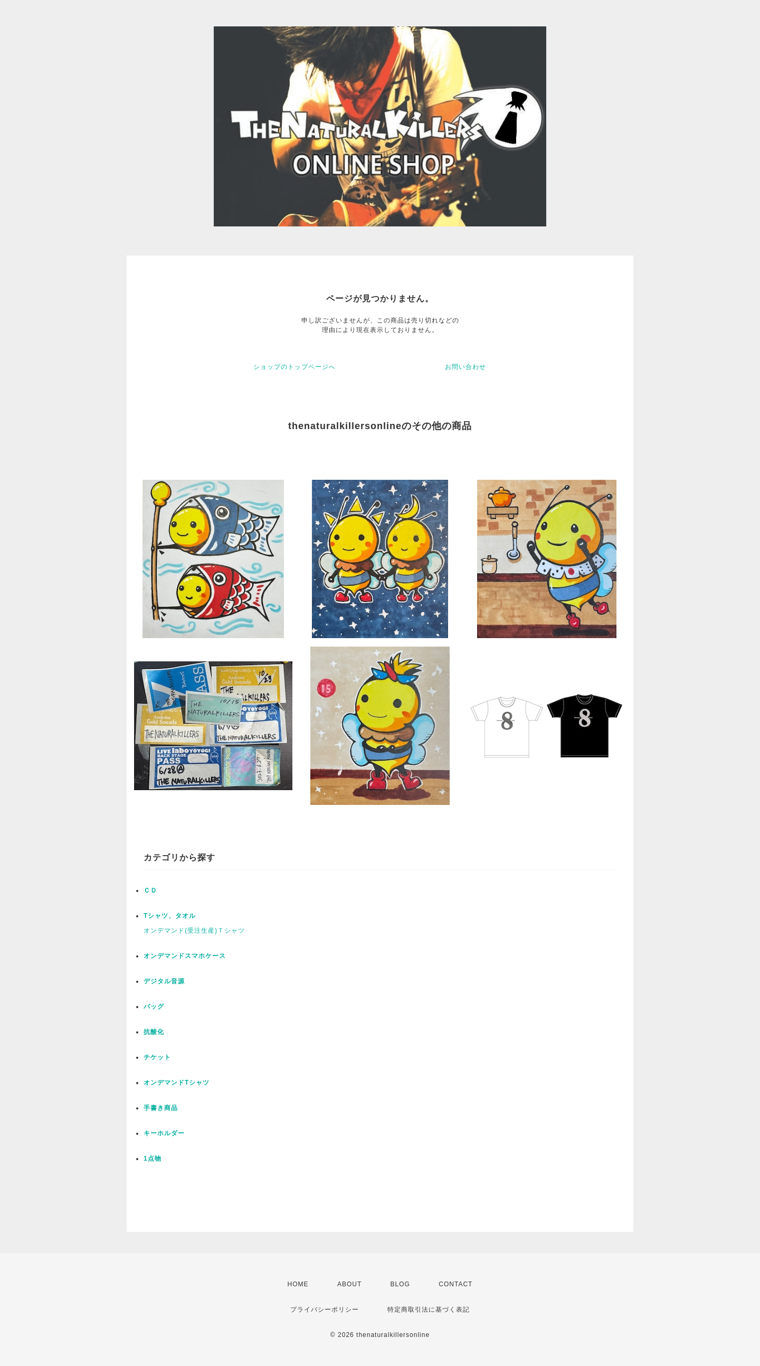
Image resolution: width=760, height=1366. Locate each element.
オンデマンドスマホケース (185, 956)
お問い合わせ (465, 367)
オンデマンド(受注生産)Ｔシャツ (194, 930)
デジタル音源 (164, 981)
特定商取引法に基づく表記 (428, 1309)
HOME (298, 1284)
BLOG (400, 1284)
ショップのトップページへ (294, 367)
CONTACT (455, 1284)
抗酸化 (154, 1032)
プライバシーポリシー (324, 1309)
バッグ (154, 1006)
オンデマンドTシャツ (177, 1082)
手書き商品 (161, 1108)
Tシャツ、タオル (170, 915)
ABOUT (349, 1284)
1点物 (153, 1158)
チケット (157, 1057)
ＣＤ (150, 890)
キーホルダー (164, 1133)
